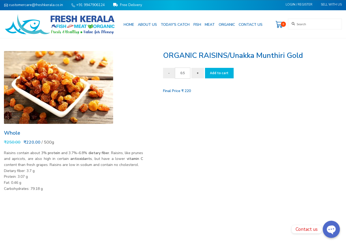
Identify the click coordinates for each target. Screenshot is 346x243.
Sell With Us (331, 4)
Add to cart (219, 72)
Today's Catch (175, 24)
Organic (227, 24)
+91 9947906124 (88, 4)
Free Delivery (127, 4)
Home (129, 24)
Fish (197, 24)
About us (147, 24)
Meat (210, 24)
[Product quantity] (182, 73)
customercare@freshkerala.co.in (33, 4)
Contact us (251, 24)
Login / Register (299, 4)
